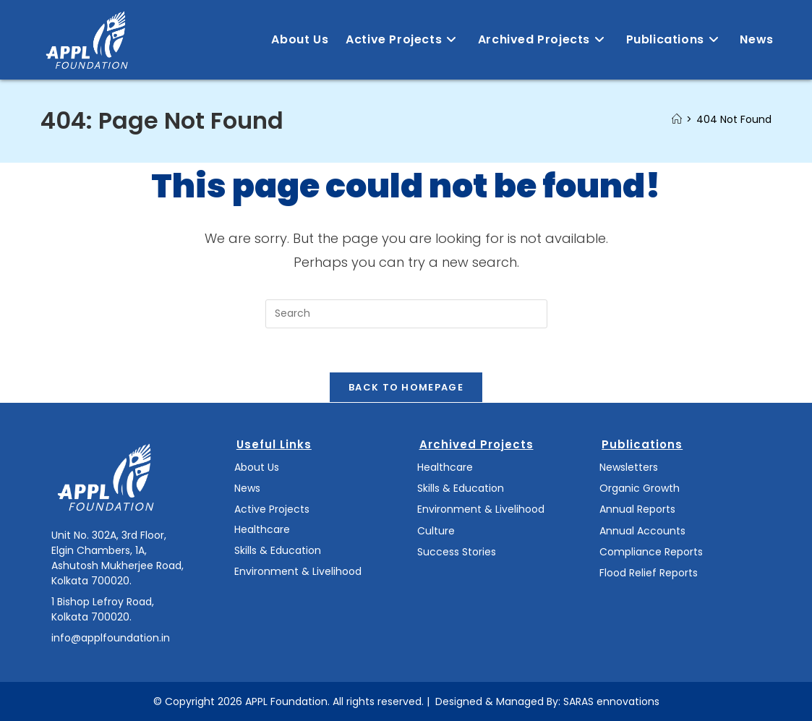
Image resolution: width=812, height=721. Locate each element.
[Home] (677, 119)
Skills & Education (277, 550)
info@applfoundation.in (110, 638)
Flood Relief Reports (648, 573)
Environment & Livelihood (298, 571)
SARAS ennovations (611, 701)
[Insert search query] (406, 313)
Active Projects (271, 509)
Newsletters (628, 467)
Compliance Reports (651, 552)
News (247, 488)
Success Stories (456, 552)
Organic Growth (639, 488)
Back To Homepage (406, 387)
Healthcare (262, 529)
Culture (436, 531)
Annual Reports (637, 509)
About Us (256, 467)
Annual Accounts (642, 531)
